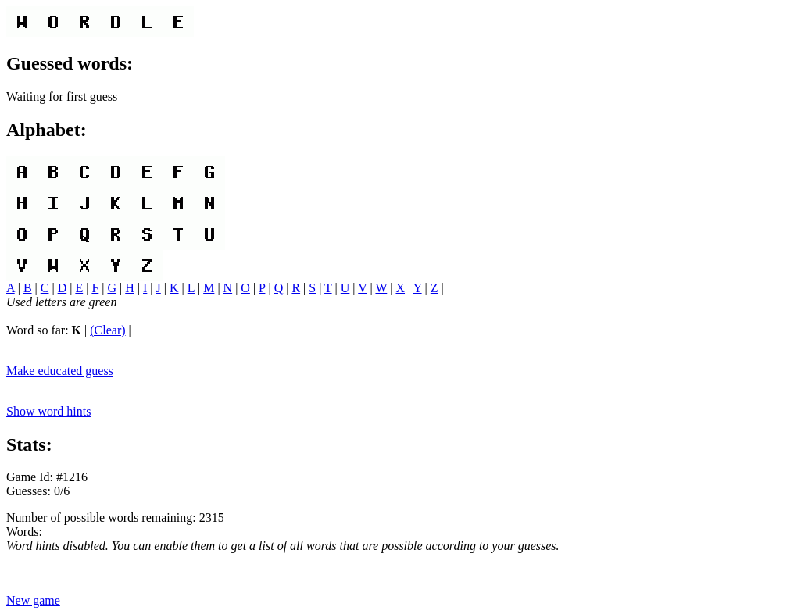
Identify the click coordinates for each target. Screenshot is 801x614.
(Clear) (107, 330)
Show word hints (48, 411)
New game (33, 600)
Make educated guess (59, 370)
